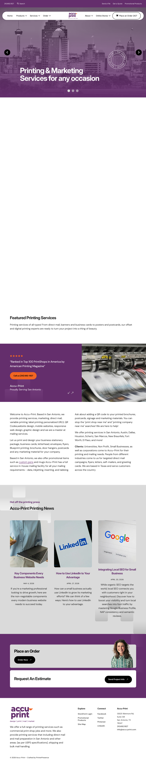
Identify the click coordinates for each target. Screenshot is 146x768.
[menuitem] (11, 15)
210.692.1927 (9, 4)
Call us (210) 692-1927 (23, 375)
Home (11, 16)
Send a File (106, 4)
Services (35, 16)
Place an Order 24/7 (124, 16)
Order (47, 16)
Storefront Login (85, 714)
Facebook (101, 714)
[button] (20, 3)
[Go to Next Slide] (74, 392)
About (86, 16)
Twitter (100, 718)
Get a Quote (117, 4)
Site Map (82, 724)
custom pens (26, 462)
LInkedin (101, 726)
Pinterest (101, 722)
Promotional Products (133, 4)
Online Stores (100, 16)
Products (22, 16)
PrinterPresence (42, 757)
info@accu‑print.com (126, 729)
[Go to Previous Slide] (70, 392)
